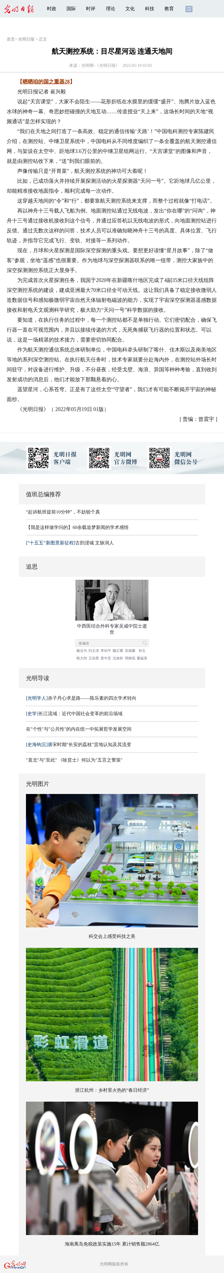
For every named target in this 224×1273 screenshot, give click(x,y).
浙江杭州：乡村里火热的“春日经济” (112, 1090)
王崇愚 (93, 658)
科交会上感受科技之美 (112, 936)
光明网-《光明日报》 (100, 65)
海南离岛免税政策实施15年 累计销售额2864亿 (112, 1243)
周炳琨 (130, 658)
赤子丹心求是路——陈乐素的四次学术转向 (81, 698)
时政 (51, 8)
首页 (11, 39)
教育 (169, 8)
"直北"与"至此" (41, 759)
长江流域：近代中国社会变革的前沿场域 (74, 713)
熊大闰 (81, 658)
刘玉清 (93, 651)
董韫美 (142, 658)
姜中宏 (106, 658)
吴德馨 (130, 651)
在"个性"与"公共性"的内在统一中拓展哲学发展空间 (79, 729)
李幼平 (106, 651)
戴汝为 (81, 651)
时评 (90, 8)
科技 (149, 8)
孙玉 (142, 651)
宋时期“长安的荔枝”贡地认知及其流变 (78, 744)
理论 (110, 8)
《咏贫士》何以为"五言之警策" (90, 759)
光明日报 (26, 39)
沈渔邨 (118, 658)
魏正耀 (118, 651)
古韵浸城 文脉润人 (70, 542)
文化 (130, 8)
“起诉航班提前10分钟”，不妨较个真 (63, 511)
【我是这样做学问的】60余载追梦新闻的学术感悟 (77, 527)
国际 (71, 8)
